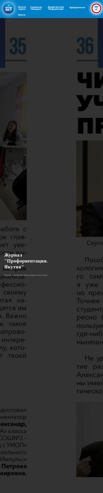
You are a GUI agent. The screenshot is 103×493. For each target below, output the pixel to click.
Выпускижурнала (22, 8)
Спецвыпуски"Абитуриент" (36, 8)
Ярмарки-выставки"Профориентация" (56, 8)
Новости (26, 5)
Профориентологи (77, 7)
